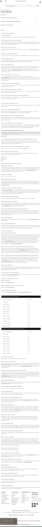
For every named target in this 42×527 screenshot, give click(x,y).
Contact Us (13, 504)
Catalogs (23, 496)
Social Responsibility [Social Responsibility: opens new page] (5, 495)
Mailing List (4, 14)
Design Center (12, 112)
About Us (3, 493)
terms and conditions (34, 49)
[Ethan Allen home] (25, 1)
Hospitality (3, 502)
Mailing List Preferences (5, 456)
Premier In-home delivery (14, 274)
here (16, 91)
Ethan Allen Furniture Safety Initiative (15, 501)
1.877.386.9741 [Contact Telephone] (8, 512)
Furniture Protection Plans (25, 501)
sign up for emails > (7, 523)
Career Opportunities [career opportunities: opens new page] (5, 499)
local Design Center (26, 400)
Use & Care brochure (10, 287)
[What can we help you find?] (22, 6)
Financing (23, 493)
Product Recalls (14, 502)
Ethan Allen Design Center (6, 383)
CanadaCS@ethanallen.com (17, 70)
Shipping (13, 495)
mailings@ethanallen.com (31, 454)
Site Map (27, 524)
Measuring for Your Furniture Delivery (11, 133)
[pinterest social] (37, 504)
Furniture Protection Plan (11, 292)
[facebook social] (35, 504)
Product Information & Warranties (26, 498)
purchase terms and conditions (16, 243)
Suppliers (23, 502)
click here (26, 148)
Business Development (5, 503)
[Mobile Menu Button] (1, 1)
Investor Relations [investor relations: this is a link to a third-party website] (4, 497)
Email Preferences (27, 462)
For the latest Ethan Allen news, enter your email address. (36, 497)
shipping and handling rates (33, 219)
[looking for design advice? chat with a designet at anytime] (21, 515)
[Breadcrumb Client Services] (5, 9)
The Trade (3, 500)
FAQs (13, 496)
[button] (40, 2)
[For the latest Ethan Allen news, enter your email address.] (36, 501)
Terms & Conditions (23, 524)
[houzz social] (33, 506)
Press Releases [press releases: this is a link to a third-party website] (4, 496)
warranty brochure (10, 282)
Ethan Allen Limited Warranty (6, 364)
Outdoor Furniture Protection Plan (25, 292)
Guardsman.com (18, 409)
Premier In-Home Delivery (7, 189)
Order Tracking (14, 493)
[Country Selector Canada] (4, 6)
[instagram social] (33, 504)
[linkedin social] (35, 506)
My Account (24, 495)
